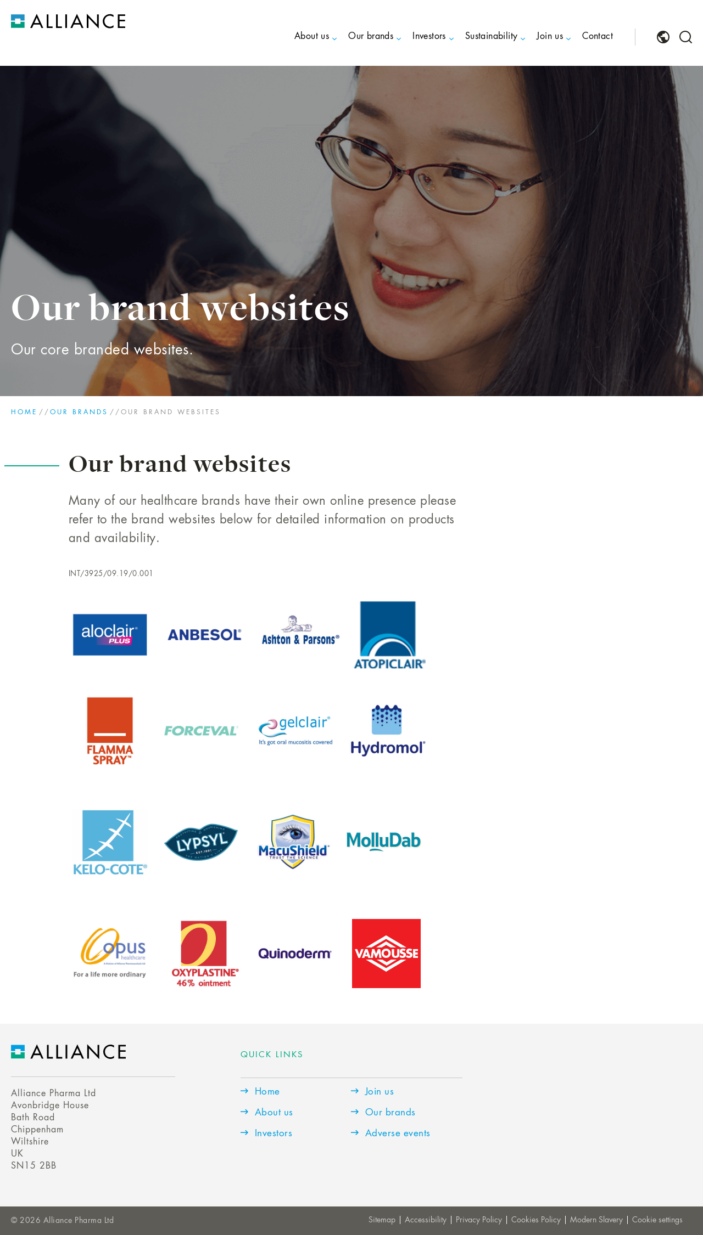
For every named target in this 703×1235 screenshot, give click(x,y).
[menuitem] (302, 45)
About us (311, 36)
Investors (429, 36)
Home (24, 412)
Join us (550, 36)
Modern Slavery (596, 1220)
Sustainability (491, 36)
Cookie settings (657, 1220)
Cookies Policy (536, 1220)
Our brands (370, 36)
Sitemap (382, 1220)
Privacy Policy (479, 1220)
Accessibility (426, 1220)
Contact (597, 36)
